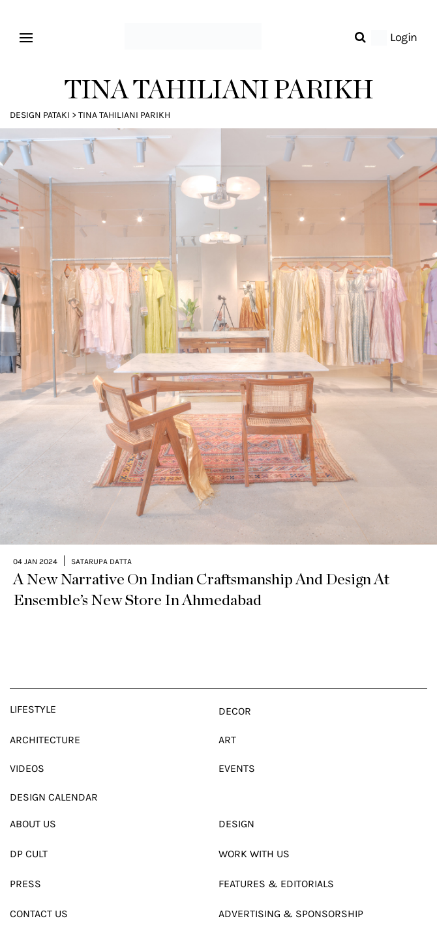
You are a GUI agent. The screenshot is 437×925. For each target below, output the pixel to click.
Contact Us (39, 891)
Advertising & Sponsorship (290, 891)
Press (25, 861)
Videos (27, 745)
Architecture (45, 717)
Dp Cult (29, 831)
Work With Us (254, 831)
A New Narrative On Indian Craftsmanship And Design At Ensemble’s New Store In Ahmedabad (201, 567)
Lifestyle (33, 686)
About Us (33, 801)
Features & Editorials (276, 861)
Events (236, 745)
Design (236, 801)
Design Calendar (54, 774)
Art (227, 717)
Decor (234, 688)
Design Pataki (40, 115)
